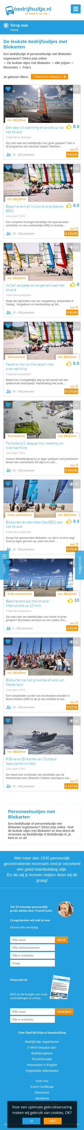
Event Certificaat (42, 1087)
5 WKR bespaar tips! (42, 1047)
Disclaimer (42, 1092)
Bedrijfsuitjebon (42, 1053)
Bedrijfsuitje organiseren (42, 1041)
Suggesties (79, 565)
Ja (31, 1121)
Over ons (42, 1081)
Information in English (42, 1065)
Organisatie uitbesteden (42, 1070)
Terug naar (19, 25)
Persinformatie (42, 1059)
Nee (53, 1121)
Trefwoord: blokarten (49, 77)
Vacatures (42, 1098)
